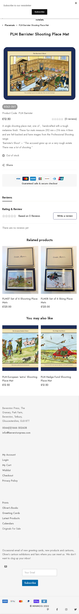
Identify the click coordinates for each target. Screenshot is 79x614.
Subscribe (30, 583)
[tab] (7, 197)
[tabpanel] (39, 218)
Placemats (10, 25)
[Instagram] (66, 609)
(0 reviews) (71, 119)
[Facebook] (57, 609)
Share (9, 165)
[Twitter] (75, 609)
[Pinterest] (48, 609)
